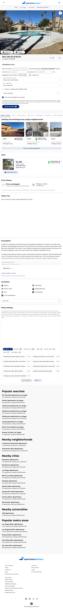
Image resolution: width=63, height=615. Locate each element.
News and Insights (10, 586)
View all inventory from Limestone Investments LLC (13, 276)
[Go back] (3, 2)
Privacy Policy (35, 567)
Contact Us (8, 570)
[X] (33, 599)
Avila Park (31, 7)
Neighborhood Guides (10, 584)
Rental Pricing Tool (10, 592)
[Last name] (25, 68)
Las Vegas (23, 7)
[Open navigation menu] (59, 2)
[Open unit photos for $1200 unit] (8, 164)
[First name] (16, 68)
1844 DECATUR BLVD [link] (42, 7)
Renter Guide (8, 579)
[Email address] (18, 72)
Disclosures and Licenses (11, 574)
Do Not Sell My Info (37, 572)
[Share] (59, 57)
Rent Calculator (9, 581)
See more (31, 301)
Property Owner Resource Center (14, 588)
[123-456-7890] (44, 72)
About (6, 567)
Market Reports (9, 590)
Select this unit (20, 167)
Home (16, 7)
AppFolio (14, 273)
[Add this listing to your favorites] (60, 13)
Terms (33, 570)
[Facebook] (29, 599)
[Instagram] (37, 599)
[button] (31, 32)
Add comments (32, 93)
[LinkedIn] (26, 599)
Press (6, 572)
